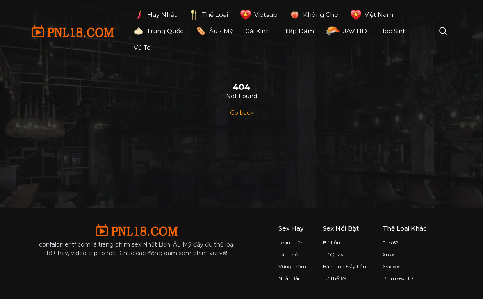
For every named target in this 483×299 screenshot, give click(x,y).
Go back (241, 112)
